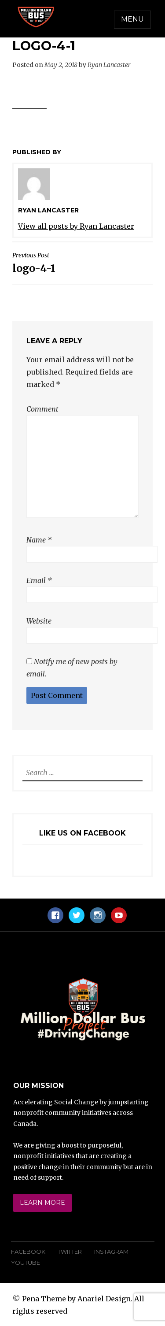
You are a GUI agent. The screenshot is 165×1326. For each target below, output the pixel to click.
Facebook (28, 1251)
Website (38, 621)
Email (39, 580)
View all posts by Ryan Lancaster (76, 226)
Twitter (70, 1251)
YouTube (25, 1262)
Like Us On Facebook (82, 833)
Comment (42, 409)
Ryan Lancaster (109, 65)
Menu (132, 19)
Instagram (111, 1251)
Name (39, 539)
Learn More (42, 1203)
